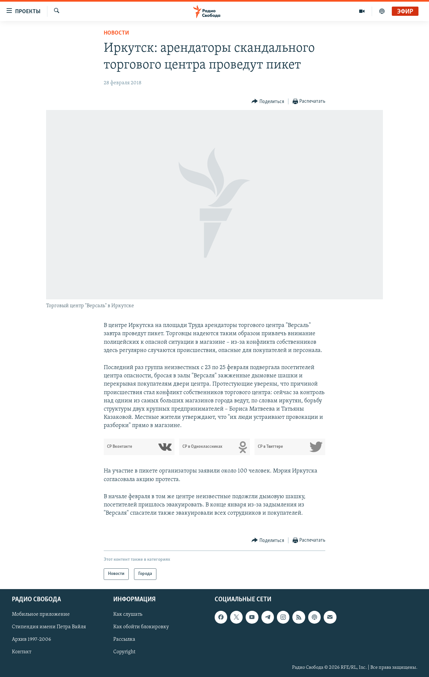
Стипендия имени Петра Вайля (49, 627)
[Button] (268, 101)
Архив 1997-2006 (31, 639)
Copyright (124, 652)
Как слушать (127, 614)
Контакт (21, 652)
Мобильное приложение (41, 614)
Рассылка (124, 639)
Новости (116, 33)
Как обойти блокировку (141, 627)
